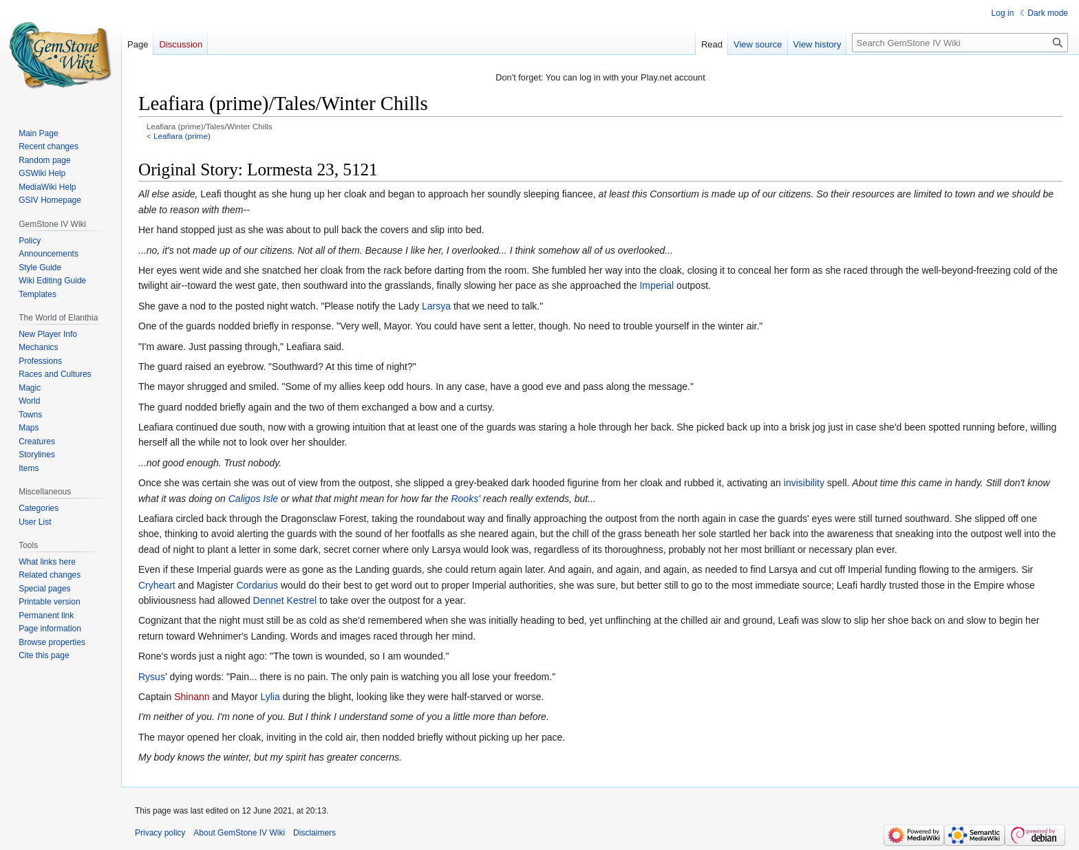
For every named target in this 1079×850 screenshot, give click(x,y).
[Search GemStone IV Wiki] (960, 42)
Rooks (464, 498)
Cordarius (257, 585)
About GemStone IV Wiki (239, 833)
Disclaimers (314, 833)
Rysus (151, 676)
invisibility (804, 482)
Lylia (269, 696)
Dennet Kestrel (285, 600)
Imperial (656, 285)
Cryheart (156, 585)
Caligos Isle (253, 498)
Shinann (191, 696)
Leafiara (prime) (182, 135)
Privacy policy (160, 833)
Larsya (436, 306)
